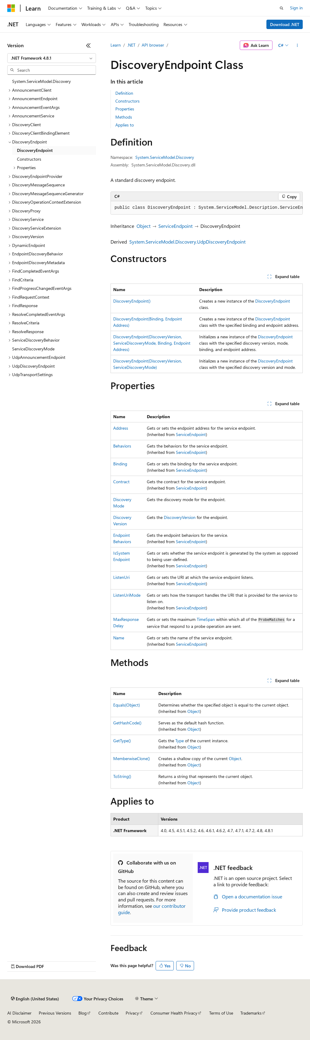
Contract (121, 481)
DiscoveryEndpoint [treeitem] (35, 150)
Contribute (108, 1013)
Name (118, 638)
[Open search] (281, 8)
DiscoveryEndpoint (272, 301)
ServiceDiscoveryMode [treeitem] (33, 349)
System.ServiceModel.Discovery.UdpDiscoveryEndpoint (187, 241)
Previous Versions (55, 1013)
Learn (115, 45)
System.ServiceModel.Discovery (164, 157)
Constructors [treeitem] (29, 159)
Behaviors (122, 446)
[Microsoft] (11, 8)
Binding (120, 464)
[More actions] (297, 45)
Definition (124, 93)
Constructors (127, 101)
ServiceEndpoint (175, 226)
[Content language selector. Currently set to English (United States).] (35, 999)
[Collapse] (88, 45)
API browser (153, 45)
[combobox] (51, 58)
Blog (82, 1013)
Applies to (124, 125)
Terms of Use (221, 1013)
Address (120, 428)
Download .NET (284, 24)
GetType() (122, 740)
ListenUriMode (126, 595)
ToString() (122, 776)
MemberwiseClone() (131, 758)
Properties (124, 109)
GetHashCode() (127, 723)
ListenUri (121, 577)
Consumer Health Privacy (173, 1013)
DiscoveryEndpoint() (131, 301)
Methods (123, 117)
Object (143, 226)
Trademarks (251, 1013)
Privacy (132, 1013)
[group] (206, 208)
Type (179, 740)
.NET (131, 45)
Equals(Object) (126, 705)
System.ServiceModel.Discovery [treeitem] (41, 81)
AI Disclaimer (19, 1013)
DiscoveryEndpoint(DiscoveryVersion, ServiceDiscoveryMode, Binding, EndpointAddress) (151, 343)
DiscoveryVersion (180, 517)
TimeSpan (206, 619)
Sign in (296, 8)
